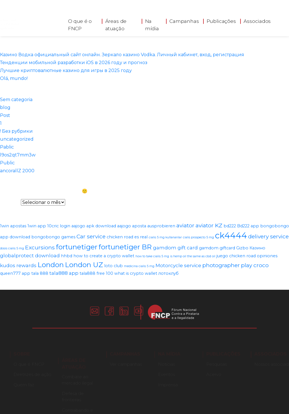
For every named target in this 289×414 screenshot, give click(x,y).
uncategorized (17, 139)
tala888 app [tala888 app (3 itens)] (63, 273)
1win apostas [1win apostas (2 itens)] (13, 225)
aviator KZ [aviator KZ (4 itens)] (209, 225)
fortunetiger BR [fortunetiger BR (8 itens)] (125, 247)
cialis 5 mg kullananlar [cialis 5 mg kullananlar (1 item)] (165, 237)
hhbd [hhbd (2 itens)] (66, 255)
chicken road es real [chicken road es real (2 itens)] (127, 236)
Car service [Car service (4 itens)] (91, 236)
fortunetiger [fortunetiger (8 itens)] (76, 247)
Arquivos (10, 202)
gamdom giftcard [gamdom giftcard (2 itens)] (217, 247)
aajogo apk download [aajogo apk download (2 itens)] (93, 225)
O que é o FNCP (80, 23)
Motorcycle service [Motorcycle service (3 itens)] (178, 265)
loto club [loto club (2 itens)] (113, 265)
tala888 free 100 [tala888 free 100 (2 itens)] (96, 273)
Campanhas (184, 20)
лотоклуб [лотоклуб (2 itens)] (168, 273)
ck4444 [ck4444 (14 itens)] (231, 235)
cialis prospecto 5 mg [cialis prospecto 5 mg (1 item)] (198, 237)
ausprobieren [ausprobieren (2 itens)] (161, 225)
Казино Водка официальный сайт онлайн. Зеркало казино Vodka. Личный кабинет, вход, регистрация (122, 54)
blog (5, 107)
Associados (257, 20)
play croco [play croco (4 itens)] (255, 265)
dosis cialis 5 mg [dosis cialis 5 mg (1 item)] (12, 248)
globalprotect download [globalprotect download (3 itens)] (30, 255)
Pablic (7, 147)
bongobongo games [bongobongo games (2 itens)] (53, 236)
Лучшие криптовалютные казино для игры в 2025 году (66, 70)
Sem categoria (16, 99)
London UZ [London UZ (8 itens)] (84, 264)
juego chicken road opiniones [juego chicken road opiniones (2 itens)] (246, 255)
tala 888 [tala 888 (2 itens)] (39, 273)
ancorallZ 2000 (17, 170)
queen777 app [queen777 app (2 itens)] (15, 273)
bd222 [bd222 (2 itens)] (230, 225)
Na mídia (152, 23)
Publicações (221, 20)
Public (7, 162)
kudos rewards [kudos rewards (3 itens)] (18, 265)
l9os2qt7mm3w (18, 155)
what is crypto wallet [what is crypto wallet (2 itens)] (135, 273)
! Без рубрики (16, 131)
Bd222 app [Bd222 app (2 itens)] (248, 225)
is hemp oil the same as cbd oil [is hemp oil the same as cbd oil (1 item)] (192, 256)
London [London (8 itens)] (51, 264)
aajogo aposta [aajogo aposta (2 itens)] (131, 225)
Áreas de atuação (116, 23)
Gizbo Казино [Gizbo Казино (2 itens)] (250, 247)
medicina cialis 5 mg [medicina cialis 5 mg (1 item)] (139, 266)
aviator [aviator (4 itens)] (185, 225)
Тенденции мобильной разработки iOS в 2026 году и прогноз (73, 62)
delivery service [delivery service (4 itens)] (268, 236)
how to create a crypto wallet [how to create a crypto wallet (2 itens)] (103, 255)
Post (5, 115)
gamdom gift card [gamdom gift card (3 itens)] (175, 247)
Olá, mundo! (14, 78)
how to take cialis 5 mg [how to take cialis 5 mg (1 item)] (152, 256)
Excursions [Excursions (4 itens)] (40, 247)
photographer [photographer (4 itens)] (221, 265)
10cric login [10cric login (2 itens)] (58, 225)
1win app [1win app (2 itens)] (36, 225)
